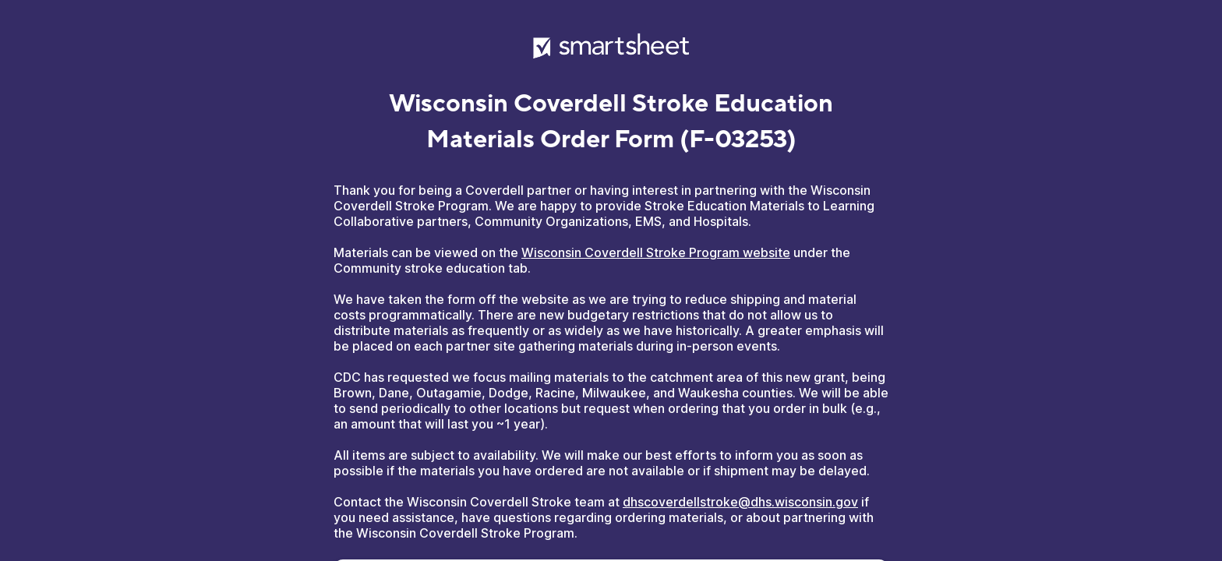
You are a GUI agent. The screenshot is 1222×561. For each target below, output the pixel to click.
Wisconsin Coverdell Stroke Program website (655, 252)
